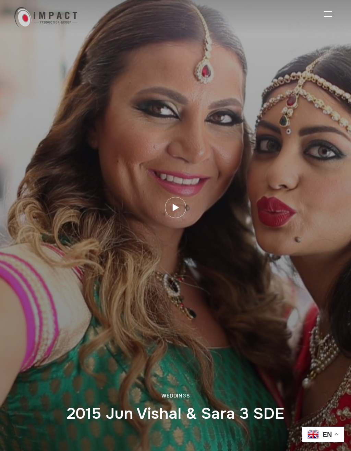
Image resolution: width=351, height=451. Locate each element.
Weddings (175, 396)
